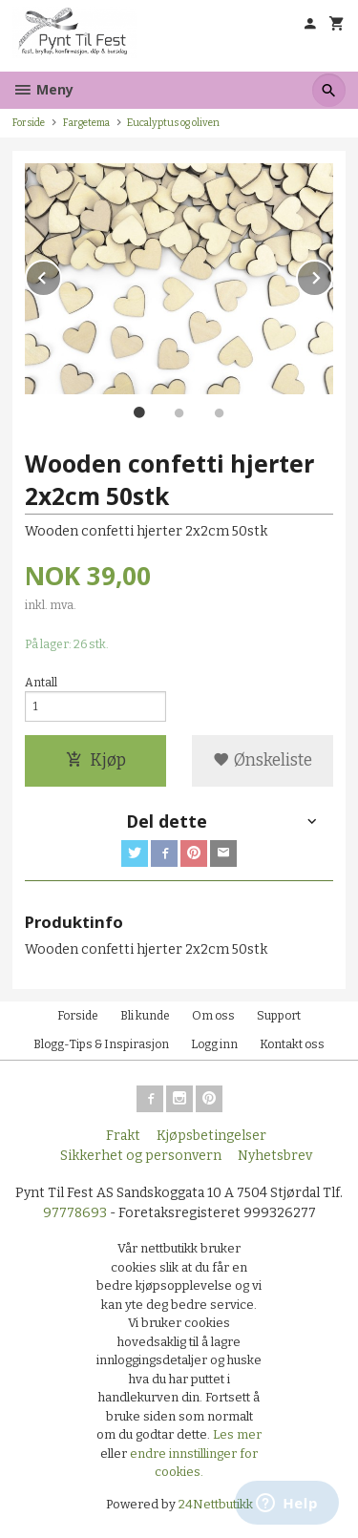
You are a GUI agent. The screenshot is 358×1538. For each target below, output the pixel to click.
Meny (43, 89)
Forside (28, 122)
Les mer (237, 1434)
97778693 (75, 1213)
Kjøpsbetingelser (211, 1135)
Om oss (213, 1015)
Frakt (123, 1135)
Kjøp (96, 760)
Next (332, 274)
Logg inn (214, 1044)
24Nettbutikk (216, 1504)
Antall (41, 682)
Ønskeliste (262, 760)
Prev (61, 274)
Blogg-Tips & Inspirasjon (101, 1044)
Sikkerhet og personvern (140, 1156)
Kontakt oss (292, 1044)
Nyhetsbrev (275, 1156)
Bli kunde (145, 1015)
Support (279, 1015)
